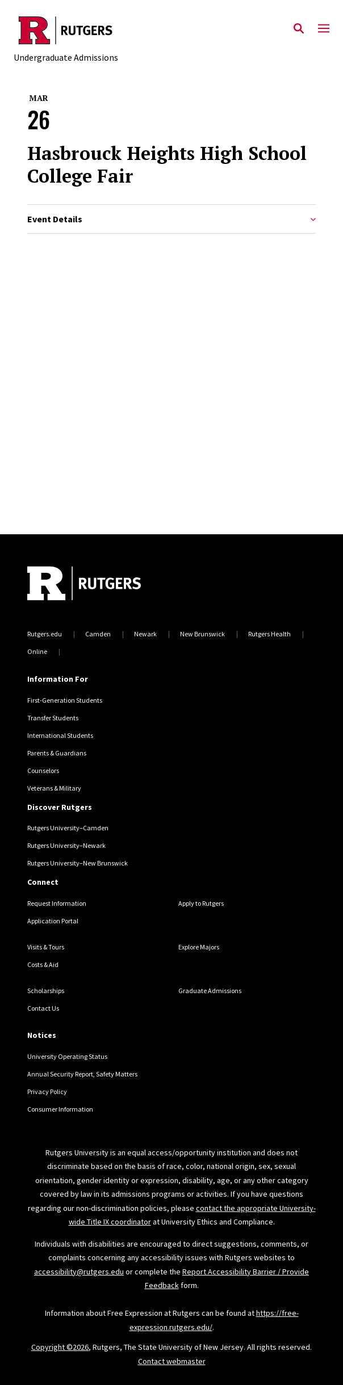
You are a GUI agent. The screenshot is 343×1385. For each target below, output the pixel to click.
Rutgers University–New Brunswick (77, 863)
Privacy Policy (47, 1091)
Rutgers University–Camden (67, 828)
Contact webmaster (172, 1361)
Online (37, 651)
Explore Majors (198, 947)
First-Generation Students (64, 700)
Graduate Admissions (209, 990)
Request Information (56, 903)
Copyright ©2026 (60, 1347)
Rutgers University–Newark (66, 845)
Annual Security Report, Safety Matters (82, 1074)
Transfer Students (52, 717)
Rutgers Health (269, 634)
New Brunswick (202, 634)
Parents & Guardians (56, 753)
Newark (145, 634)
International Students (60, 735)
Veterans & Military (54, 788)
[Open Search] (298, 28)
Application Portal (52, 921)
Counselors (43, 770)
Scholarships (45, 990)
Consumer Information (60, 1109)
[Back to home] (104, 585)
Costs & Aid (42, 964)
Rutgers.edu (44, 634)
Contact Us (43, 1008)
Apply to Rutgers (201, 903)
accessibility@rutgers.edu (79, 1271)
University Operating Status (67, 1056)
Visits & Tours (45, 947)
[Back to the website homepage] (66, 30)
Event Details (171, 219)
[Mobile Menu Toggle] (323, 28)
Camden (98, 634)
